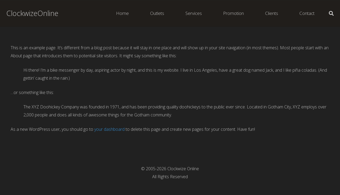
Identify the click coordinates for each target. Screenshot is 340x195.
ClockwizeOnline (32, 13)
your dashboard (109, 129)
